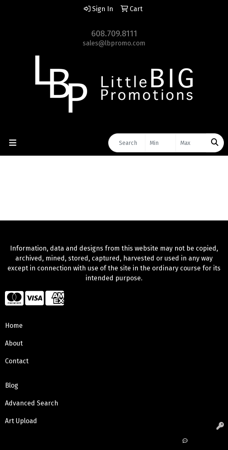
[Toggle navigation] (12, 143)
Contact (16, 361)
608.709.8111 (114, 33)
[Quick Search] (126, 142)
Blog (11, 385)
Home (14, 325)
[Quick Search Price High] (191, 142)
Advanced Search (31, 403)
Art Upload (21, 421)
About (14, 343)
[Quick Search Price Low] (160, 142)
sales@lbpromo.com (114, 43)
